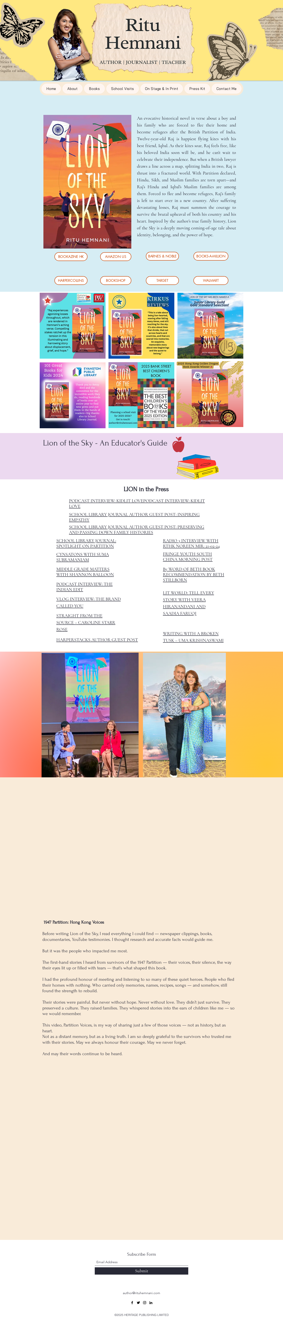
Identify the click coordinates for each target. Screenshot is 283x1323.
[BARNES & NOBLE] (162, 256)
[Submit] (141, 1271)
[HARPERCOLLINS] (70, 280)
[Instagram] (145, 1303)
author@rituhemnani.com (141, 1293)
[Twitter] (138, 1303)
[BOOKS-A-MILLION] (210, 256)
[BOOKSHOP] (115, 280)
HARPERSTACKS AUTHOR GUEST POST (97, 639)
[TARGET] (162, 280)
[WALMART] (210, 280)
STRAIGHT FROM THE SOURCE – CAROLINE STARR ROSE (85, 622)
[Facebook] (132, 1303)
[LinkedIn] (151, 1303)
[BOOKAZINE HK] (70, 256)
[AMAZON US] (115, 256)
